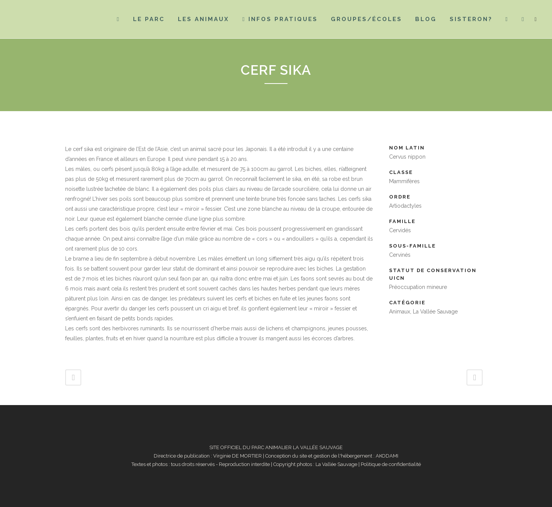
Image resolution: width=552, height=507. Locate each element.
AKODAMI (387, 456)
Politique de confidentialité (391, 464)
